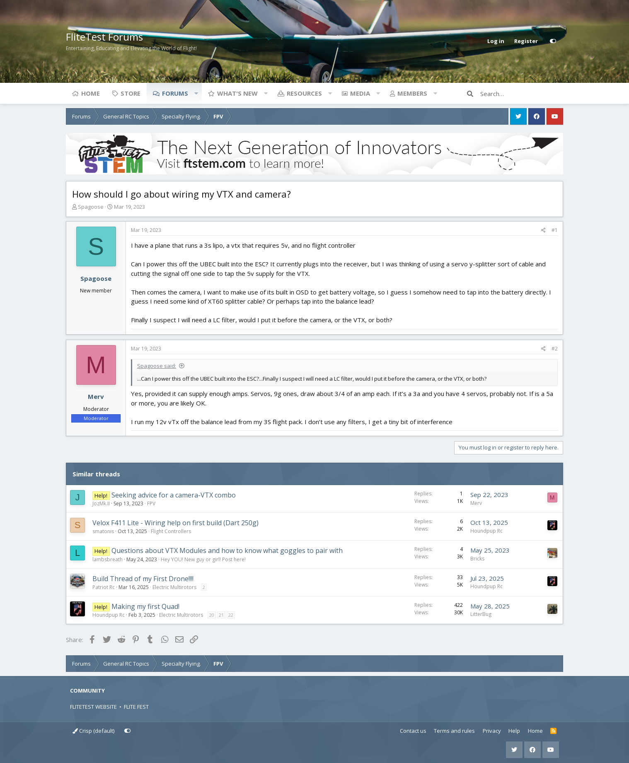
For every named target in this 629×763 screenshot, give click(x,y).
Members (412, 93)
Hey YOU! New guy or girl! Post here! (203, 559)
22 (230, 615)
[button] (196, 93)
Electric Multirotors (174, 587)
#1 (555, 230)
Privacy (492, 730)
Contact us (413, 730)
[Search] (521, 93)
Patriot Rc (103, 587)
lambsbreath (107, 559)
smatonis (103, 531)
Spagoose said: (156, 365)
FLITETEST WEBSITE (93, 706)
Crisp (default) (93, 730)
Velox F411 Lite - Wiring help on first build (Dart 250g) (175, 522)
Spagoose (91, 206)
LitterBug (480, 614)
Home (90, 93)
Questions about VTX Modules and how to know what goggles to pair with (227, 550)
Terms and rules (454, 730)
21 (221, 615)
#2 (555, 348)
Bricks (477, 558)
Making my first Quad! (145, 606)
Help (514, 730)
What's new (237, 93)
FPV (151, 503)
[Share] (543, 230)
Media (360, 93)
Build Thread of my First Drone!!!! (143, 578)
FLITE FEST (136, 706)
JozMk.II (101, 503)
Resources (304, 93)
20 (211, 615)
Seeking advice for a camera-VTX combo (173, 495)
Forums (175, 93)
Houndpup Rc (486, 530)
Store (130, 93)
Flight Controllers (171, 531)
